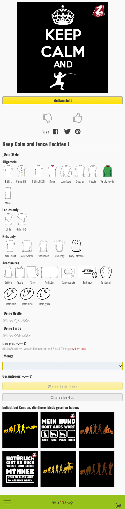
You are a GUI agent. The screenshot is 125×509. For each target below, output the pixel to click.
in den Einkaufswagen (62, 386)
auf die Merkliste (62, 397)
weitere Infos (79, 348)
